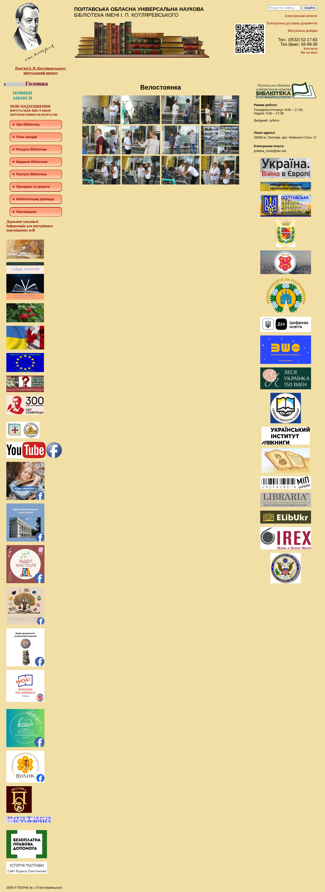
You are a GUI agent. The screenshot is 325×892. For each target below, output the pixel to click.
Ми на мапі (309, 52)
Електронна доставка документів (292, 23)
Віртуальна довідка (302, 30)
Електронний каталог (301, 16)
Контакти (310, 49)
